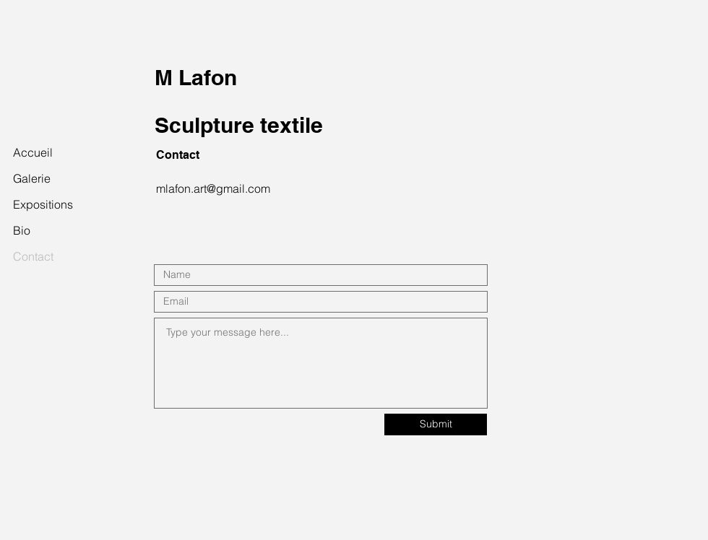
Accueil (33, 152)
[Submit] (435, 424)
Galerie (32, 178)
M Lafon (196, 77)
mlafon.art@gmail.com (213, 188)
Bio (21, 230)
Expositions (43, 204)
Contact (33, 256)
